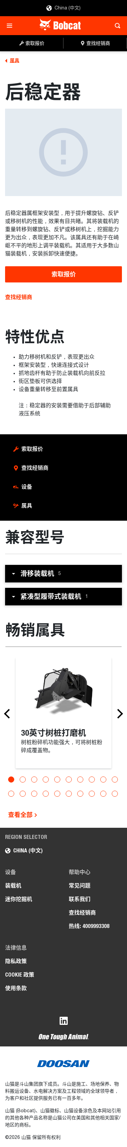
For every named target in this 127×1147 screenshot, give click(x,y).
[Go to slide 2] (23, 779)
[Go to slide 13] (34, 794)
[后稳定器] (63, 152)
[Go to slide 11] (11, 794)
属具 (26, 505)
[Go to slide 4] (46, 779)
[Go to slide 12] (23, 794)
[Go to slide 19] (103, 794)
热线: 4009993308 (89, 926)
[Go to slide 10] (115, 779)
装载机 (13, 885)
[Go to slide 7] (80, 779)
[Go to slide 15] (57, 794)
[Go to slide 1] (11, 779)
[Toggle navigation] (11, 26)
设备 (26, 487)
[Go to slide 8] (92, 779)
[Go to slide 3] (34, 779)
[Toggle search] (116, 26)
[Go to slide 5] (57, 779)
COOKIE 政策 (19, 975)
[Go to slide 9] (103, 779)
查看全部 (23, 814)
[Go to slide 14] (46, 794)
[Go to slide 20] (115, 794)
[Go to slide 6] (69, 779)
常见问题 (79, 885)
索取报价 (63, 274)
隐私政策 (16, 961)
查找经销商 (18, 297)
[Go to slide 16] (69, 794)
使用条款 (16, 988)
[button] (63, 573)
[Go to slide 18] (92, 794)
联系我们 (79, 899)
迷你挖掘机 (18, 899)
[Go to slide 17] (80, 794)
